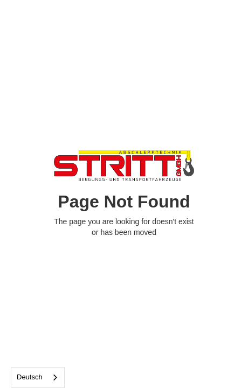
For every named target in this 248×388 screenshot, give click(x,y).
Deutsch (30, 377)
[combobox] (38, 377)
